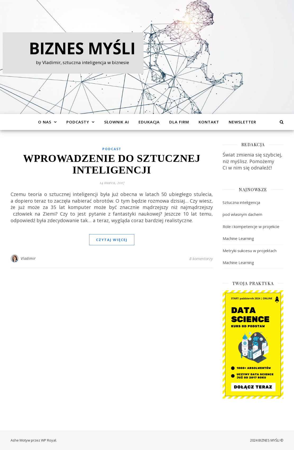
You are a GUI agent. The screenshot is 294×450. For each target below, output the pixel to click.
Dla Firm (179, 121)
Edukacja (149, 121)
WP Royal (48, 440)
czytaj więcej (111, 239)
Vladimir (28, 258)
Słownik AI (116, 121)
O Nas (44, 121)
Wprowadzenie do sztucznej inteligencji (111, 164)
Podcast (111, 149)
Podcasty (77, 121)
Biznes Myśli (82, 48)
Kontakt (209, 121)
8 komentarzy (201, 258)
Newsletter (242, 121)
